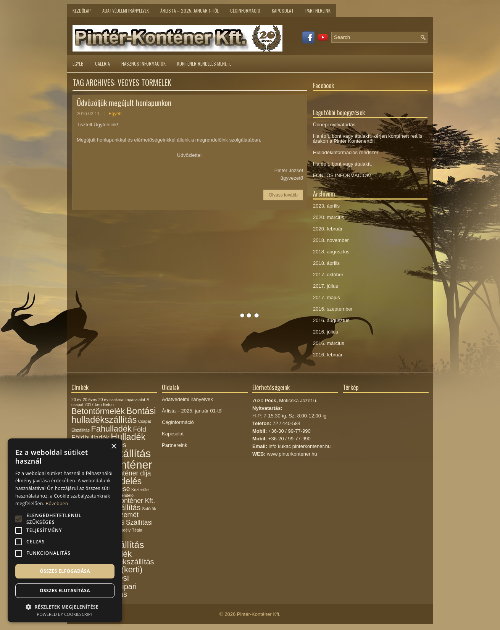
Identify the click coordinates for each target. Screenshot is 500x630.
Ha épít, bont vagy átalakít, (342, 164)
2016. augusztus (331, 320)
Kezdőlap (82, 10)
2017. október (328, 274)
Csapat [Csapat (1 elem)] (144, 421)
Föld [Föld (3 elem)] (139, 429)
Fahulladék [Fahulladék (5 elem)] (111, 428)
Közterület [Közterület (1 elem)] (140, 489)
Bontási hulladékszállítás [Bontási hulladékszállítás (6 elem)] (113, 415)
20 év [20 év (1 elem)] (76, 399)
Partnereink (318, 10)
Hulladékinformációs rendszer (345, 152)
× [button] (113, 447)
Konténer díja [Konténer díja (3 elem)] (131, 473)
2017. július (325, 286)
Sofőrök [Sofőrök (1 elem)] (149, 508)
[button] (65, 606)
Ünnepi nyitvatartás (334, 124)
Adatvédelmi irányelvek (125, 10)
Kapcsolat (283, 10)
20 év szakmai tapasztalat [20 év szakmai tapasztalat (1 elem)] (121, 399)
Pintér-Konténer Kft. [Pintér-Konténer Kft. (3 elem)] (125, 500)
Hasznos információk (143, 63)
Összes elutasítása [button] (65, 590)
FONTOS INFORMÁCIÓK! (342, 175)
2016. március (328, 343)
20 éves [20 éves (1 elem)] (90, 399)
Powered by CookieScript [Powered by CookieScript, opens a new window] (65, 614)
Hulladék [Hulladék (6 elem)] (128, 437)
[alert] (65, 530)
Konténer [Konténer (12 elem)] (129, 464)
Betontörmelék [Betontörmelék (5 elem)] (98, 411)
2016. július (325, 332)
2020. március (328, 217)
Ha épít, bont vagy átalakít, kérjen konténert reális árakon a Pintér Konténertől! (367, 138)
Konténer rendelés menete (204, 63)
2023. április (326, 206)
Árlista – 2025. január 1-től (189, 10)
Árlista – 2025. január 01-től (192, 411)
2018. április (326, 263)
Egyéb (78, 63)
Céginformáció (245, 10)
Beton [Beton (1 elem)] (108, 404)
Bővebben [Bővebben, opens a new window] (56, 503)
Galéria (102, 63)
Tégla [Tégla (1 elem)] (137, 530)
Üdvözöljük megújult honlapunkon (124, 102)
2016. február (327, 355)
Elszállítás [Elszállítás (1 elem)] (80, 430)
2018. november (331, 240)
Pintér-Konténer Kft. (259, 614)
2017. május (326, 297)
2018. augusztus (331, 252)
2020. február (327, 229)
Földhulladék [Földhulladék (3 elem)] (90, 437)
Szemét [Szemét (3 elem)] (127, 515)
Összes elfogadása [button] (65, 571)
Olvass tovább (283, 195)
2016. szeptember (333, 309)
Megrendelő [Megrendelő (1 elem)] (123, 495)
